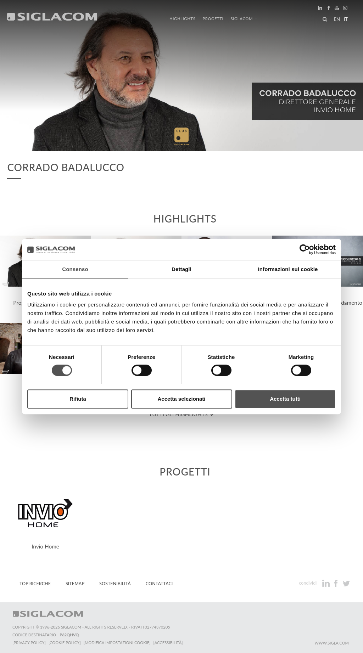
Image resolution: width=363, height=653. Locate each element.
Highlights (182, 18)
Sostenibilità (115, 583)
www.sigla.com (331, 643)
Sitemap (75, 583)
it (346, 19)
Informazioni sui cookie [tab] (288, 269)
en (337, 19)
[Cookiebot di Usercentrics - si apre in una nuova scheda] (305, 249)
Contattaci (159, 583)
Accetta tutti (285, 399)
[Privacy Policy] (29, 642)
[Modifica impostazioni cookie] (117, 642)
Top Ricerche (35, 583)
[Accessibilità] (168, 642)
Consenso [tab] (75, 269)
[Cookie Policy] (65, 642)
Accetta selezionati (181, 399)
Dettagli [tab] (181, 269)
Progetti (212, 18)
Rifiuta (77, 399)
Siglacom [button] (243, 18)
